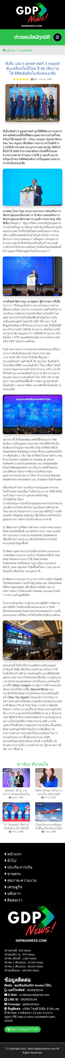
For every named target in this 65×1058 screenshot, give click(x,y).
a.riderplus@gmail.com (34, 994)
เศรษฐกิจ (13, 887)
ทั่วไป (10, 861)
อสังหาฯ (12, 893)
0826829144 (35, 990)
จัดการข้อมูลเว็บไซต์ (22, 1029)
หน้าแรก (9, 50)
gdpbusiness (31, 1004)
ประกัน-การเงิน (18, 867)
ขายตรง (12, 874)
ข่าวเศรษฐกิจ (25, 50)
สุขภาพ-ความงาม (20, 880)
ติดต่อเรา (13, 900)
